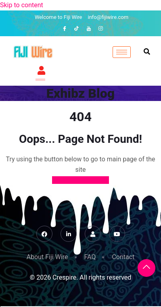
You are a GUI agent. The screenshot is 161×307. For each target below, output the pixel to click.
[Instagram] (101, 29)
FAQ (90, 257)
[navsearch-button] (147, 52)
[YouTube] (89, 29)
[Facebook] (65, 29)
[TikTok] (77, 29)
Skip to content (21, 5)
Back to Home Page (80, 180)
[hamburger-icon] (122, 52)
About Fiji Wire (47, 257)
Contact (123, 257)
